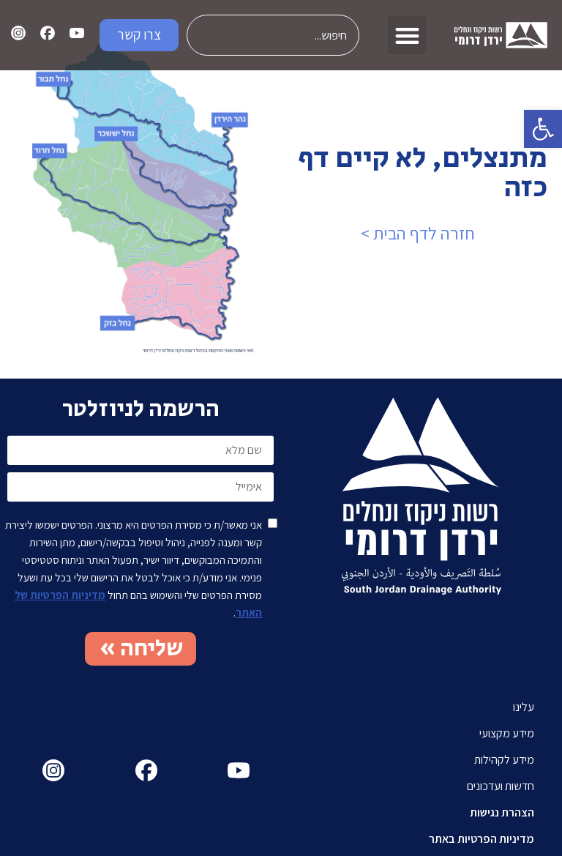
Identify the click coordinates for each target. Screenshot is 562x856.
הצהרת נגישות (502, 812)
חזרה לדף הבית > (418, 233)
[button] (543, 129)
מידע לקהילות (504, 759)
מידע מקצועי (506, 733)
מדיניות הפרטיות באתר (481, 838)
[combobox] (273, 35)
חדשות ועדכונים (500, 786)
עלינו (523, 707)
